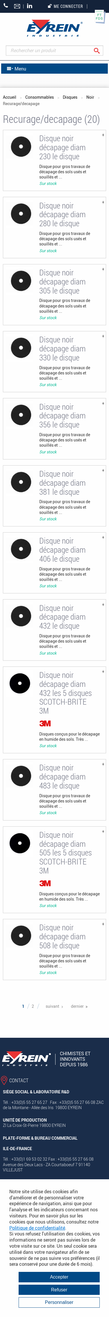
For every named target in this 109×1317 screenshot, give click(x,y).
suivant (52, 1006)
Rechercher (101, 50)
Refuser (59, 1289)
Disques (70, 97)
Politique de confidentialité (37, 1228)
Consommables (39, 97)
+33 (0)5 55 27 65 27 (6, 5)
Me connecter (65, 6)
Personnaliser (59, 1302)
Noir (90, 97)
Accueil (9, 97)
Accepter (59, 1276)
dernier (77, 1006)
